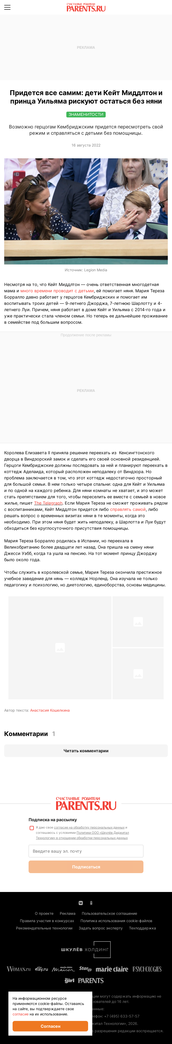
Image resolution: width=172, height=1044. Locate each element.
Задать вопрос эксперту (101, 928)
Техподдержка (142, 928)
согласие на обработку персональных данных (89, 827)
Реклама (68, 913)
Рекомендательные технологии (44, 928)
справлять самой (128, 509)
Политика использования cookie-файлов (116, 920)
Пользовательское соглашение (109, 913)
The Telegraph (48, 503)
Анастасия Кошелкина (50, 710)
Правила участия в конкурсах (47, 920)
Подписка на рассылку (53, 819)
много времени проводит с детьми (57, 290)
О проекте (44, 913)
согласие (21, 1014)
